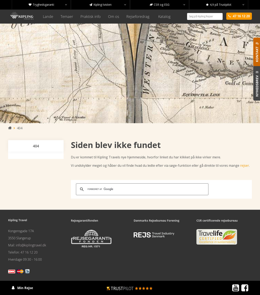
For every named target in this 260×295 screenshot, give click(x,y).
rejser (244, 165)
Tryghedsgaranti (48, 4)
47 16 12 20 (29, 252)
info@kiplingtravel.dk (31, 245)
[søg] (142, 189)
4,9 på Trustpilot (225, 4)
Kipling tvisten (107, 4)
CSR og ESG (167, 4)
